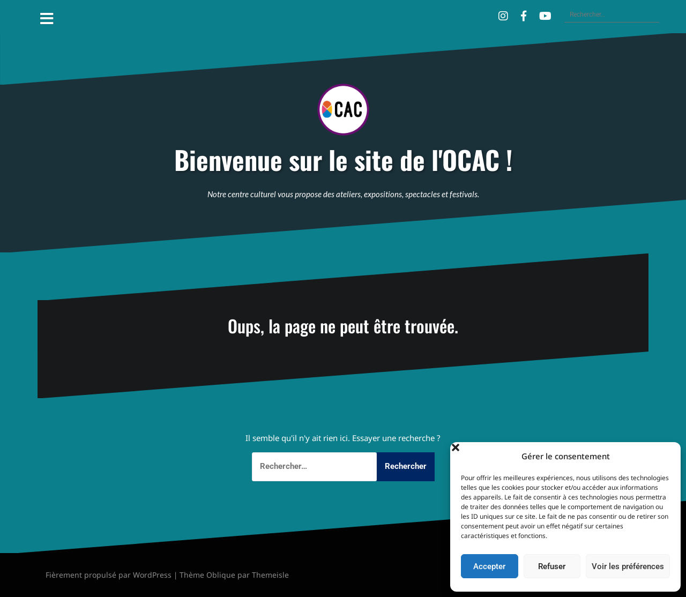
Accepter (489, 566)
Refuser (551, 566)
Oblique (220, 575)
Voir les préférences (628, 566)
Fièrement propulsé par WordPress (109, 575)
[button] (664, 456)
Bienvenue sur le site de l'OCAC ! (343, 160)
